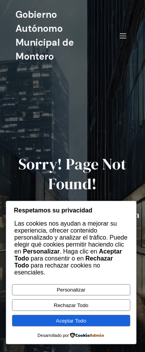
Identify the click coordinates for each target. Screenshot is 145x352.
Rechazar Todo (71, 305)
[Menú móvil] (123, 35)
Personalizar (71, 290)
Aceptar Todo (71, 321)
